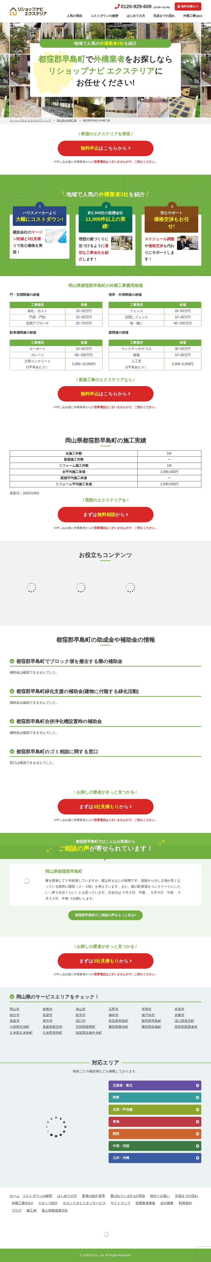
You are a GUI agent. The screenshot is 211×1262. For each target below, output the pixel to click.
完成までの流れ (164, 15)
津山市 (81, 1009)
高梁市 (48, 1015)
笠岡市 (146, 1009)
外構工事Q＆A (22, 1203)
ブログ (17, 1210)
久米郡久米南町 (21, 1032)
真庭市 (15, 1021)
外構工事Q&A (192, 15)
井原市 (179, 1009)
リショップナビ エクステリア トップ (30, 120)
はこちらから (105, 148)
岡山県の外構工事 (67, 120)
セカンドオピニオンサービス (84, 1203)
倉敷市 (48, 1009)
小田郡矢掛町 (19, 1027)
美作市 (48, 1021)
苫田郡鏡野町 (85, 1027)
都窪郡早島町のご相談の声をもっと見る (105, 915)
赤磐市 (179, 1015)
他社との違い (160, 1196)
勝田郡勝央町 (118, 1027)
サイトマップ (120, 1203)
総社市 (15, 1015)
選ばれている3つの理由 (127, 1196)
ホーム (15, 1196)
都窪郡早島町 (151, 1021)
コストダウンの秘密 (104, 15)
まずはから (105, 514)
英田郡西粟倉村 (186, 1027)
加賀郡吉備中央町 (89, 1032)
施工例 (31, 1210)
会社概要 (166, 1203)
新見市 (81, 1015)
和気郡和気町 (118, 1021)
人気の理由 (74, 15)
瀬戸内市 (148, 1015)
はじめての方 (136, 15)
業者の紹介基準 (93, 1196)
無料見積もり (188, 6)
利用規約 (185, 1203)
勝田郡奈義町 (151, 1027)
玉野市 (113, 1009)
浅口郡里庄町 (184, 1021)
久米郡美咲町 (52, 1032)
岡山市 (15, 1009)
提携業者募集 (145, 1203)
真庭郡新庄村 (52, 1027)
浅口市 (81, 1021)
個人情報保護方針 (55, 1210)
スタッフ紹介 (48, 1203)
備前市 (113, 1015)
